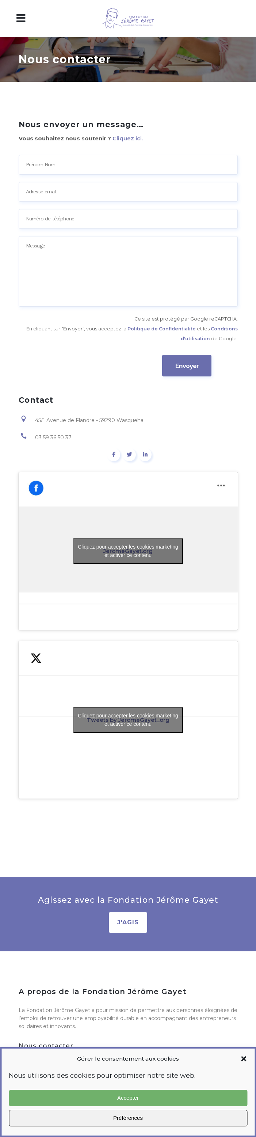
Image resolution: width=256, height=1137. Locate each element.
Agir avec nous (128, 1126)
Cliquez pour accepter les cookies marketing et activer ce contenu (128, 551)
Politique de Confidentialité (161, 328)
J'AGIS (128, 922)
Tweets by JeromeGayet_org (128, 720)
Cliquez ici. (127, 138)
